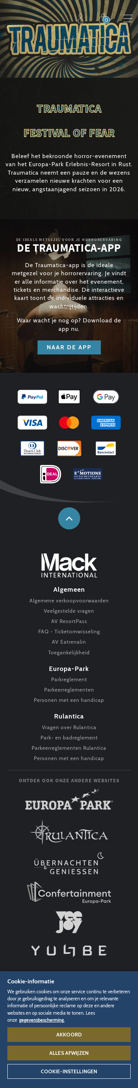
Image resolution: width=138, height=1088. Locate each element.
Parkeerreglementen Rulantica (69, 748)
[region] (69, 1029)
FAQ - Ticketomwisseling (69, 631)
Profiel (82, 18)
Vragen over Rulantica (69, 727)
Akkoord (69, 1034)
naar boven (69, 518)
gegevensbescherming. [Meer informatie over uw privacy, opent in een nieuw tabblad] (42, 1020)
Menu (127, 18)
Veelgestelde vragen (69, 611)
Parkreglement (69, 679)
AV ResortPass (69, 621)
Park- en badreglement (69, 737)
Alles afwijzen (69, 1053)
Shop (105, 18)
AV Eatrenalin (69, 642)
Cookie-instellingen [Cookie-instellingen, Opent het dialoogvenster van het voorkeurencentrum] (69, 1071)
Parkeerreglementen (69, 689)
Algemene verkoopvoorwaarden (69, 600)
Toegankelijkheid (69, 652)
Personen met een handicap (69, 700)
